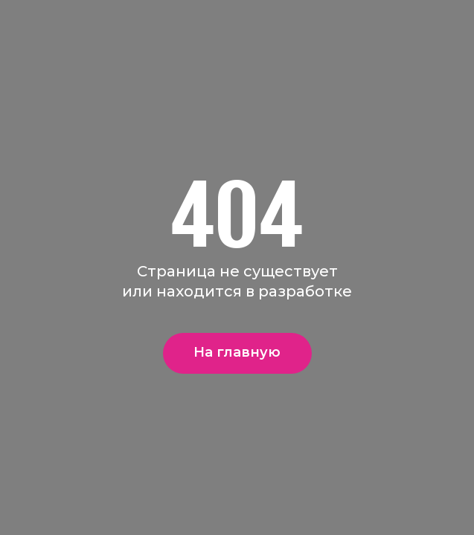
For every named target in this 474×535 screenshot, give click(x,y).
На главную (237, 352)
